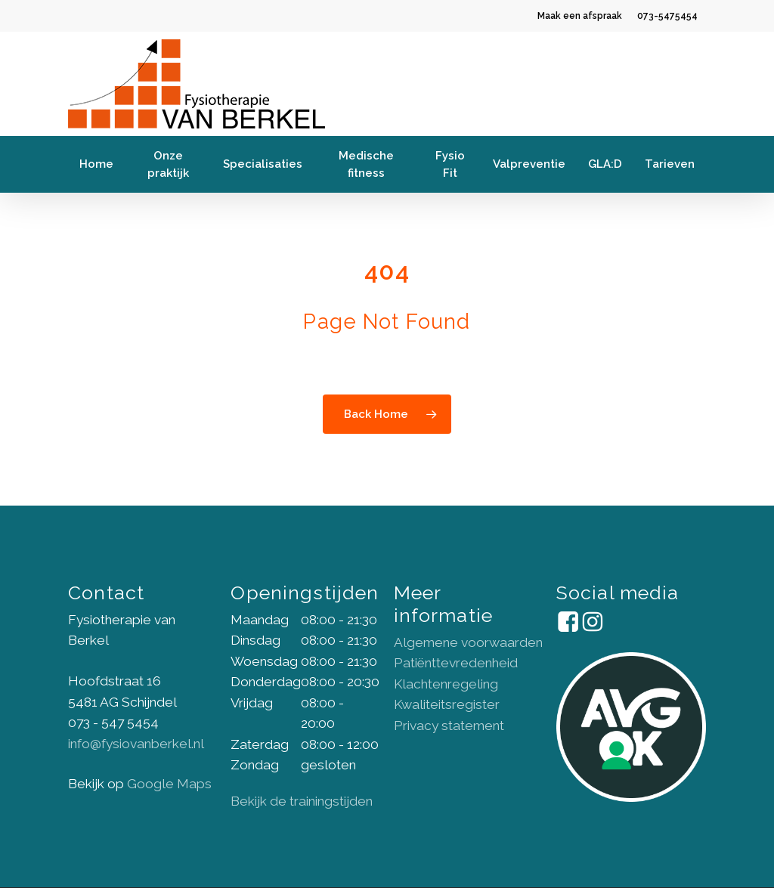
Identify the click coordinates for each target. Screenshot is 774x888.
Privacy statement (449, 725)
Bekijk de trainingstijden (302, 801)
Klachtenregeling (446, 684)
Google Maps (169, 783)
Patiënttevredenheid (456, 662)
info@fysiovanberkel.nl (136, 743)
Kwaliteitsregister (447, 704)
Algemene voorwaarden (468, 642)
